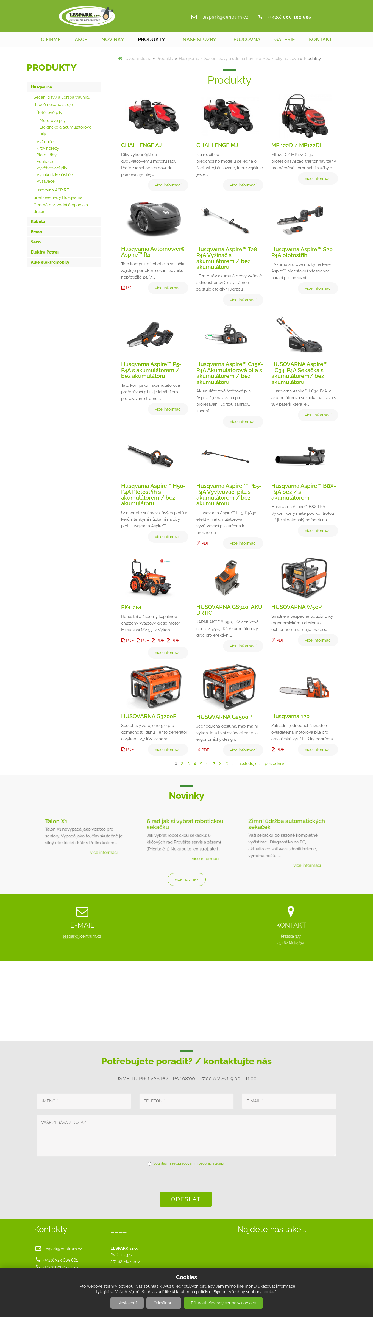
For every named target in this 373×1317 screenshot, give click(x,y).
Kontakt (320, 39)
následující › (249, 763)
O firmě (51, 39)
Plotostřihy (47, 154)
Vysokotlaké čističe (55, 174)
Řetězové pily (49, 112)
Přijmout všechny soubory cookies (223, 1303)
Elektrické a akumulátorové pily (65, 130)
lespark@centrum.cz (225, 17)
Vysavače (46, 181)
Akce (81, 39)
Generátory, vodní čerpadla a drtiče (61, 208)
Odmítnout (164, 1303)
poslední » (275, 763)
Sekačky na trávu (282, 58)
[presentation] (186, 1178)
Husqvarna (189, 58)
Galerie (284, 39)
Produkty (151, 39)
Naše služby (199, 39)
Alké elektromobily (50, 262)
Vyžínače (45, 141)
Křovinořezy (48, 148)
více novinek (187, 879)
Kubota (38, 221)
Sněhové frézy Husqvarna (58, 197)
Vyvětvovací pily (52, 168)
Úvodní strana (138, 58)
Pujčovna (246, 39)
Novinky (112, 39)
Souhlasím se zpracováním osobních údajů (188, 1163)
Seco (36, 242)
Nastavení (127, 1303)
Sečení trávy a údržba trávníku (232, 58)
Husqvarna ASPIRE (51, 190)
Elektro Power (45, 252)
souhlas (151, 1286)
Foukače (45, 161)
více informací (100, 848)
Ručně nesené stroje (53, 104)
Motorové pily (53, 120)
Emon (36, 231)
